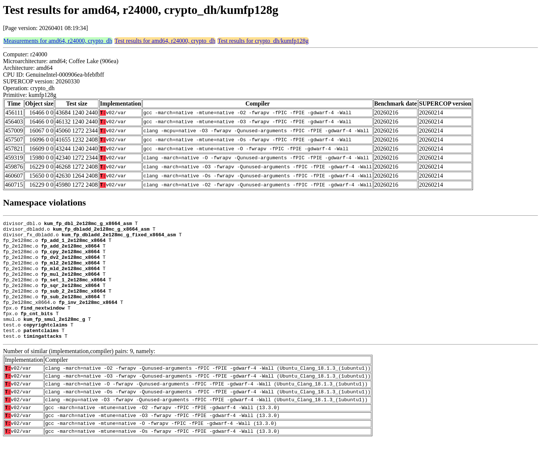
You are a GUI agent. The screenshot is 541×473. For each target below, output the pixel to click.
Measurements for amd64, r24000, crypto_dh (57, 41)
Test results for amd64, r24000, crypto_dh (165, 41)
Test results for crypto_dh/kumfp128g (263, 41)
